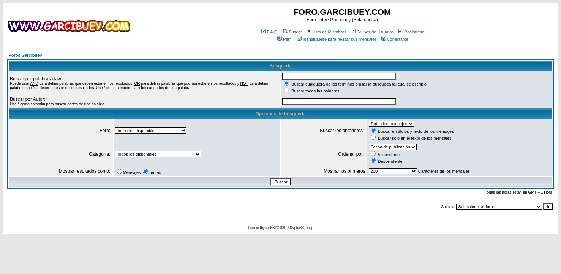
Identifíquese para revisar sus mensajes (336, 39)
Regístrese (411, 32)
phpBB (270, 228)
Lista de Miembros (326, 32)
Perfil (284, 39)
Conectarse (394, 39)
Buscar (292, 32)
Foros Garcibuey (25, 55)
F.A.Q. (270, 32)
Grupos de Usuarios (372, 32)
